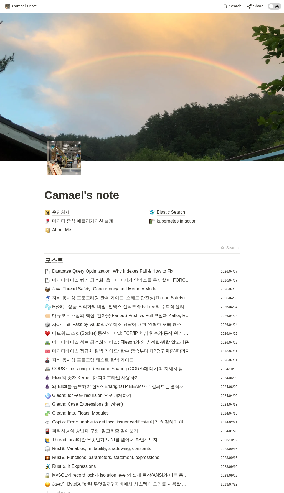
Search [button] (230, 248)
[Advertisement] (142, 478)
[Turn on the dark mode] (274, 8)
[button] (21, 6)
